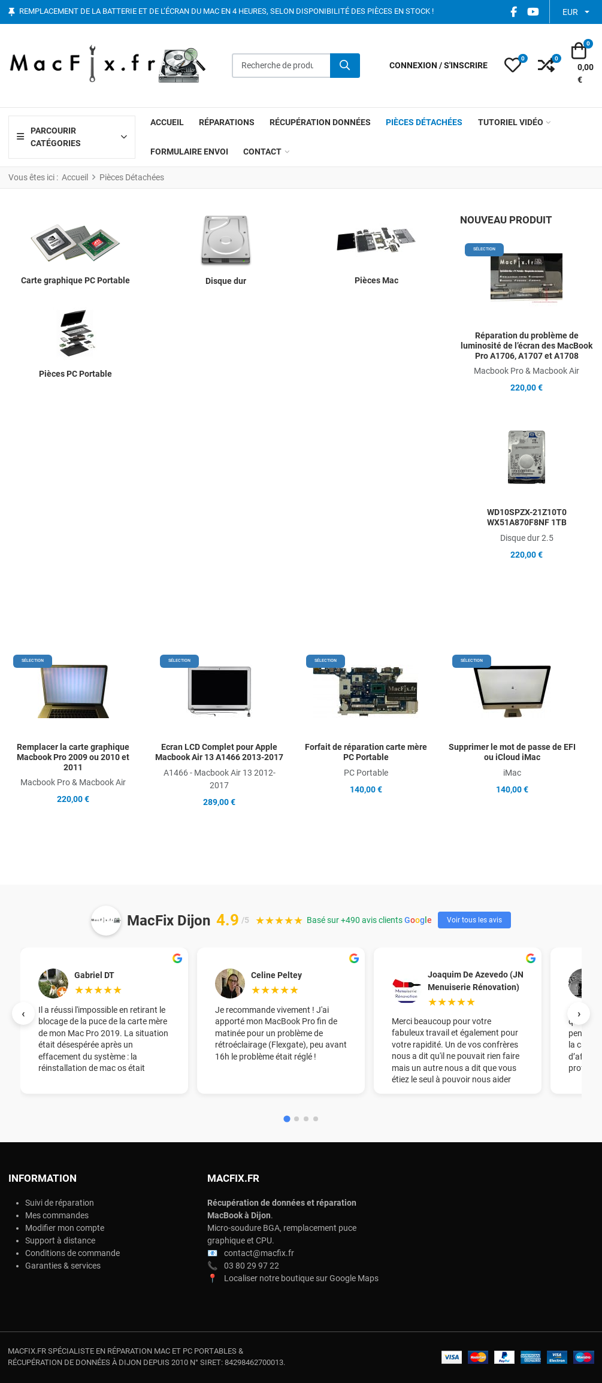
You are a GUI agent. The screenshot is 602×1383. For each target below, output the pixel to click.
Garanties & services (63, 1265)
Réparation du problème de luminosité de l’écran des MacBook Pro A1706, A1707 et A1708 (526, 346)
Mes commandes (57, 1215)
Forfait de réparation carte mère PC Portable (366, 752)
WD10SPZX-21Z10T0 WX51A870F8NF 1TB (527, 517)
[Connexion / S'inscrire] (438, 66)
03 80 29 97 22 (251, 1265)
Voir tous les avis (474, 920)
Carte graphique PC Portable (75, 280)
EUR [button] (570, 12)
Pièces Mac (376, 280)
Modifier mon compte (64, 1228)
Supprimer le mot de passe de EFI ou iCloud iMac (512, 752)
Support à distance (60, 1240)
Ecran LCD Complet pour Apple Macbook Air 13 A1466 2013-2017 (219, 752)
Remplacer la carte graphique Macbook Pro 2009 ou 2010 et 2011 (73, 757)
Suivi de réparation (59, 1203)
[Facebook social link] (513, 11)
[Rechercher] (345, 65)
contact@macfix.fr (259, 1253)
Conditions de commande (72, 1253)
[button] (512, 66)
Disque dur (225, 281)
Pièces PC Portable (75, 374)
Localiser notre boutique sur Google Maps (301, 1278)
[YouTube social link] (533, 11)
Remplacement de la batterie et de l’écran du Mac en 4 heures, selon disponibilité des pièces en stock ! (226, 12)
